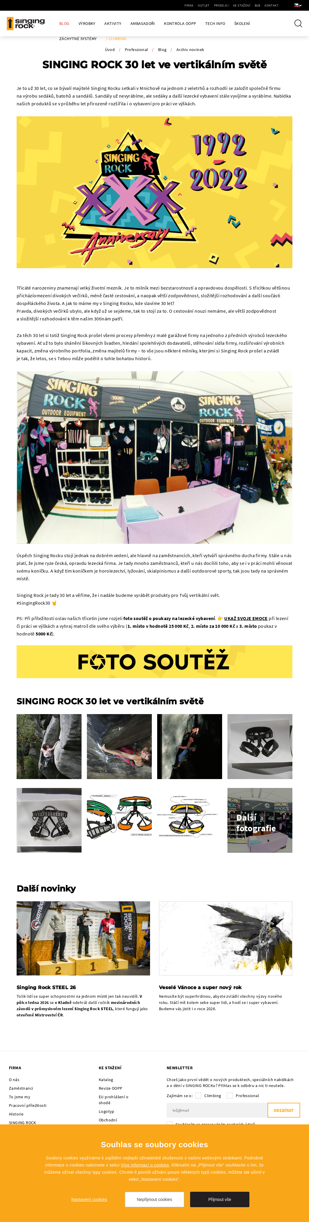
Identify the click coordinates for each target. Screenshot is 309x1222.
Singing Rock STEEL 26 (46, 987)
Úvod (110, 49)
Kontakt (263, 5)
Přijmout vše (219, 1199)
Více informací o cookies (145, 1165)
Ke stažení (233, 5)
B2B (249, 5)
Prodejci (213, 5)
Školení (242, 23)
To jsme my (19, 1096)
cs (295, 5)
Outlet (196, 5)
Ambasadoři (142, 23)
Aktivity (112, 23)
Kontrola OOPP (180, 23)
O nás (14, 1079)
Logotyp (106, 1111)
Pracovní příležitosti (27, 1105)
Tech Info (215, 23)
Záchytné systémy (78, 38)
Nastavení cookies (89, 1199)
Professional (136, 49)
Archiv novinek (190, 49)
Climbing (212, 1095)
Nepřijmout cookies (154, 1199)
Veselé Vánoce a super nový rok (200, 987)
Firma (181, 5)
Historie (16, 1114)
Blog (64, 23)
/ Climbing (116, 38)
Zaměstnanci (21, 1088)
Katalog (106, 1079)
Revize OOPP (110, 1088)
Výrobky (87, 23)
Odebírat (284, 1110)
